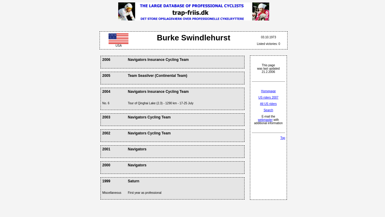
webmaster (265, 119)
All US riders (268, 103)
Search (268, 110)
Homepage (268, 91)
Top (282, 138)
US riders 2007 (268, 97)
